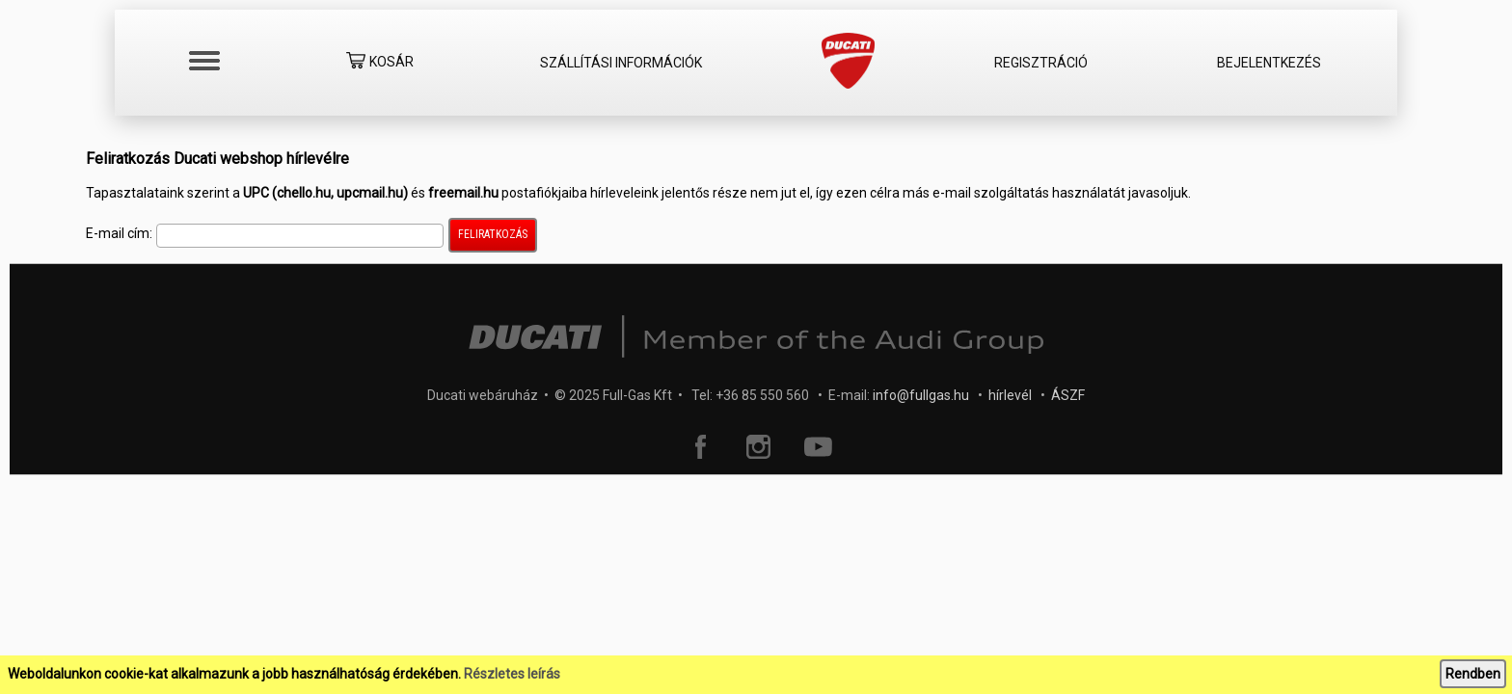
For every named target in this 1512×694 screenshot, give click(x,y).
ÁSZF (1068, 395)
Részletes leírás (512, 673)
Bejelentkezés (1269, 62)
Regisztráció (1041, 62)
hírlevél (1010, 395)
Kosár (380, 63)
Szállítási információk (621, 62)
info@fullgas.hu (921, 395)
